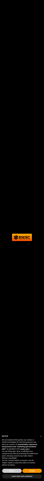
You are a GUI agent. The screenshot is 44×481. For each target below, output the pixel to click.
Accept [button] (32, 471)
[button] (41, 436)
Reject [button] (12, 471)
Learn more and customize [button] (22, 476)
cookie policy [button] (24, 449)
